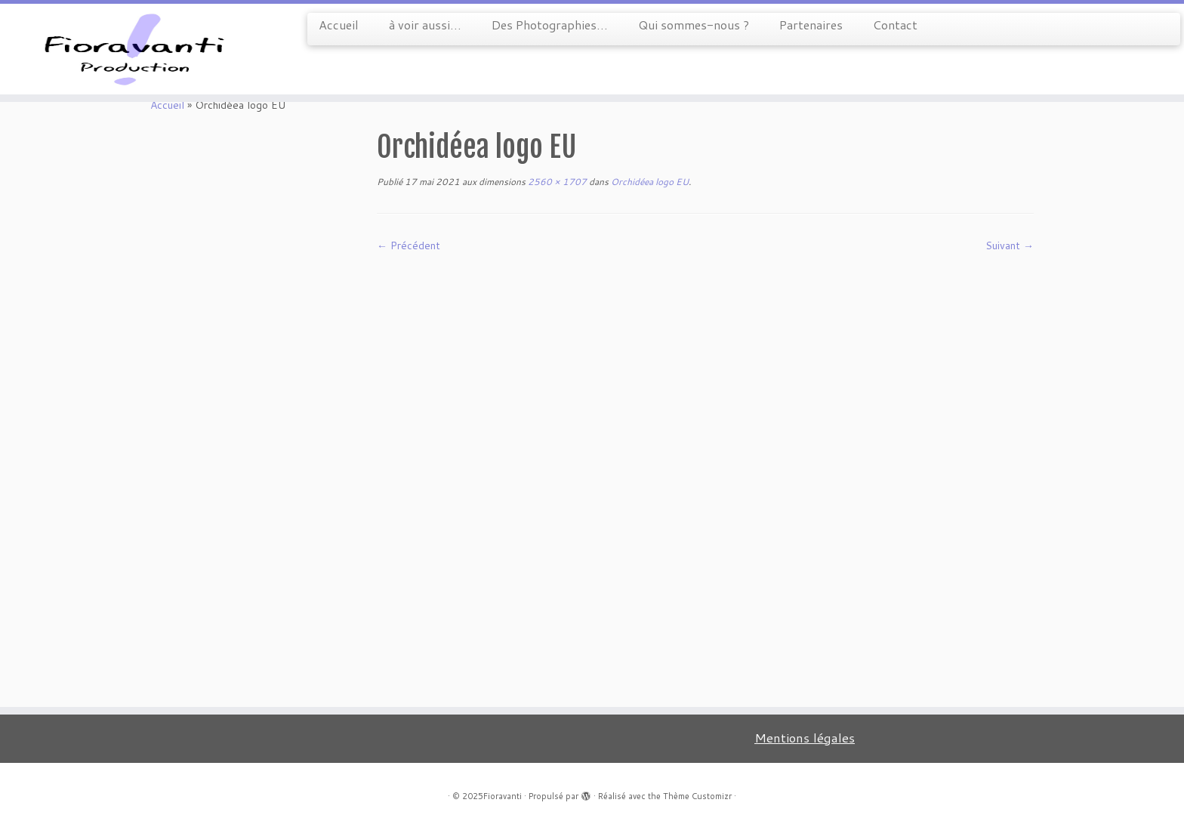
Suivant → (1009, 245)
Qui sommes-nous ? (693, 24)
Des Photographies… (550, 24)
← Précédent (408, 245)
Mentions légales (804, 737)
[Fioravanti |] (136, 49)
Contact (895, 24)
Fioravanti (502, 796)
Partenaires (811, 24)
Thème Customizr (697, 796)
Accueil (339, 24)
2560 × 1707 (556, 181)
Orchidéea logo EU (649, 181)
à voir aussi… (425, 24)
